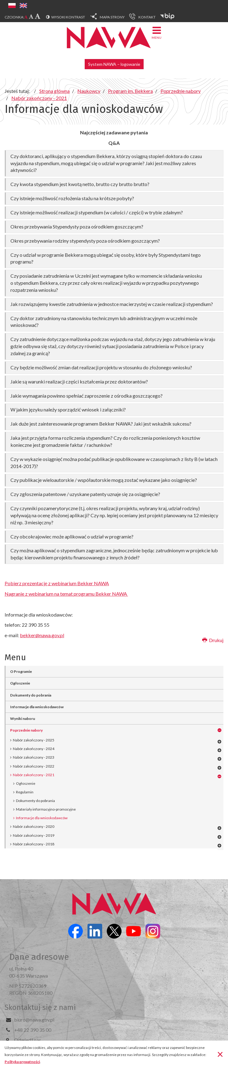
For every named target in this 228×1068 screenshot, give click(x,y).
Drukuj (212, 640)
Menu (156, 32)
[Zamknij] (220, 1053)
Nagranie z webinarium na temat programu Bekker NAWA (66, 594)
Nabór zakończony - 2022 (33, 766)
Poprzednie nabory (26, 730)
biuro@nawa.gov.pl (34, 1019)
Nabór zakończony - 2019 (33, 835)
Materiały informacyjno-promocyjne (46, 809)
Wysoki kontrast (68, 17)
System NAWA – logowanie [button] (114, 64)
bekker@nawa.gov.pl (42, 635)
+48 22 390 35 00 (32, 1030)
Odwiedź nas (27, 1040)
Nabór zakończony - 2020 (33, 826)
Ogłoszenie (25, 783)
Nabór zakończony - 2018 (33, 844)
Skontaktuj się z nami (40, 1007)
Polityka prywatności (22, 1061)
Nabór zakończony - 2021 (33, 774)
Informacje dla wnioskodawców (42, 818)
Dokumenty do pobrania (35, 800)
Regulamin (24, 792)
